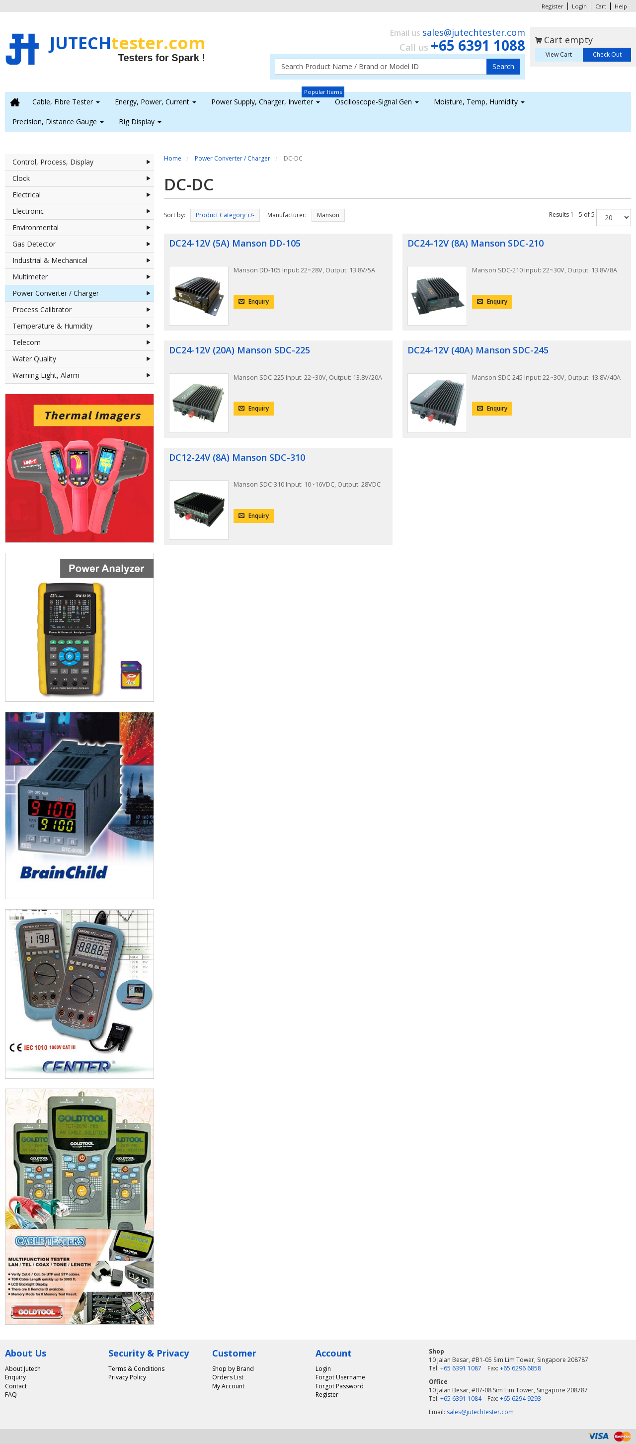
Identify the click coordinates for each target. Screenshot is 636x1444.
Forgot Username (340, 1377)
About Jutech (23, 1368)
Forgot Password (340, 1386)
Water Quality (83, 359)
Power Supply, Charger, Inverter (265, 101)
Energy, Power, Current (155, 101)
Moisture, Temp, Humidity (479, 101)
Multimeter (83, 277)
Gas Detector (83, 244)
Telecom (83, 342)
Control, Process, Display (83, 162)
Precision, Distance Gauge (58, 121)
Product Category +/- (225, 215)
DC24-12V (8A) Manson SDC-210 (475, 243)
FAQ (11, 1394)
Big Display (140, 121)
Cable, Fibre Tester (66, 101)
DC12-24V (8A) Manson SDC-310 (237, 457)
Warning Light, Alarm (83, 375)
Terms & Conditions (136, 1368)
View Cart (559, 54)
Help (621, 6)
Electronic (83, 211)
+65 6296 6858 (520, 1368)
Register (552, 6)
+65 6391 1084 (460, 1398)
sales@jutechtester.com (473, 32)
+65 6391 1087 (460, 1368)
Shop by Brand (233, 1368)
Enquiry (253, 301)
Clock (83, 178)
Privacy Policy (127, 1377)
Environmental (83, 228)
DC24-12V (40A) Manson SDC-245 (478, 350)
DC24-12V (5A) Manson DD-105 (235, 243)
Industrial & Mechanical (83, 260)
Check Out (607, 54)
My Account (228, 1386)
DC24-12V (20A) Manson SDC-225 (239, 350)
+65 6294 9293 (520, 1398)
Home (172, 158)
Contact (16, 1386)
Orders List (227, 1377)
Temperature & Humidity (83, 326)
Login (579, 6)
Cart (600, 6)
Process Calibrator (83, 310)
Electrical (83, 195)
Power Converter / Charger (83, 293)
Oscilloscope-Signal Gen (377, 101)
